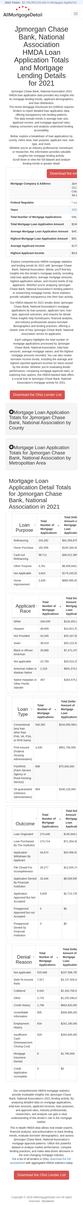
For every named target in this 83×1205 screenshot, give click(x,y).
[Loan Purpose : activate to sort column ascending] (24, 525)
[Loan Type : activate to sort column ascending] (23, 709)
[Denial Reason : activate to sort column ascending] (24, 957)
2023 (75, 209)
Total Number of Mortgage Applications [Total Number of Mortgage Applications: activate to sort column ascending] (48, 527)
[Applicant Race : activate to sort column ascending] (25, 606)
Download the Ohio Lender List (37, 395)
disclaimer (48, 1201)
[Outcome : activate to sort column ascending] (25, 818)
